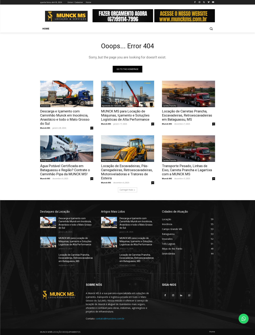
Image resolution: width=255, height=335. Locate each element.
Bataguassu (46, 160)
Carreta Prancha (169, 106)
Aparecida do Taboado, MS (113, 106)
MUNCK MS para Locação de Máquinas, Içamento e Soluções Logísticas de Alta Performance (125, 115)
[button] (211, 29)
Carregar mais (127, 189)
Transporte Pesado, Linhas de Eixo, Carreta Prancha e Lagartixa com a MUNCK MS (187, 170)
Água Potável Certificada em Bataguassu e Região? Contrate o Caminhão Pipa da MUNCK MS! (65, 170)
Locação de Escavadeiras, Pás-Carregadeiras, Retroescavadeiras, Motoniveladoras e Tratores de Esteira (127, 172)
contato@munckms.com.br (110, 318)
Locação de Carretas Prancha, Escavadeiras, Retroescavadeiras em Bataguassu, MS (187, 115)
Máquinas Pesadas (110, 160)
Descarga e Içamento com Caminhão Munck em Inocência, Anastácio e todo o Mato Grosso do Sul (64, 117)
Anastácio (45, 106)
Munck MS (45, 128)
